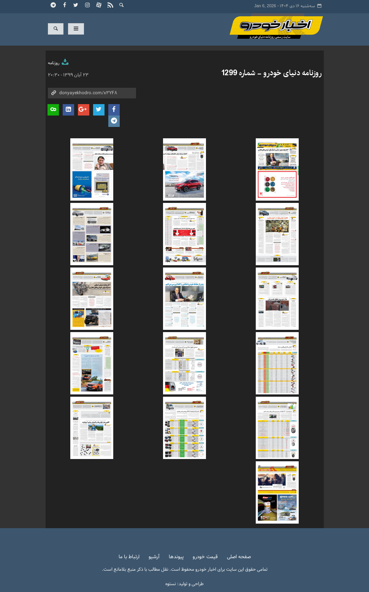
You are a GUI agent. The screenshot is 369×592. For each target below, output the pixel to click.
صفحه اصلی (239, 557)
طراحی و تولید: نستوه (184, 584)
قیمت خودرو (205, 557)
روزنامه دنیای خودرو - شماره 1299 (271, 73)
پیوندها (176, 557)
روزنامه (59, 63)
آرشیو (154, 557)
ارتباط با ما (129, 557)
